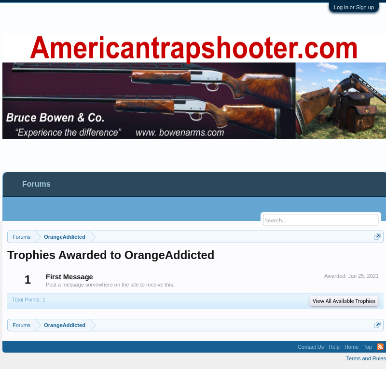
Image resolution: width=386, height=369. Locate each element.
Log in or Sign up (354, 7)
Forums (36, 184)
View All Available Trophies (344, 301)
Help (334, 347)
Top (367, 347)
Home (351, 347)
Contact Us (311, 347)
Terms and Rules (366, 358)
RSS (380, 346)
